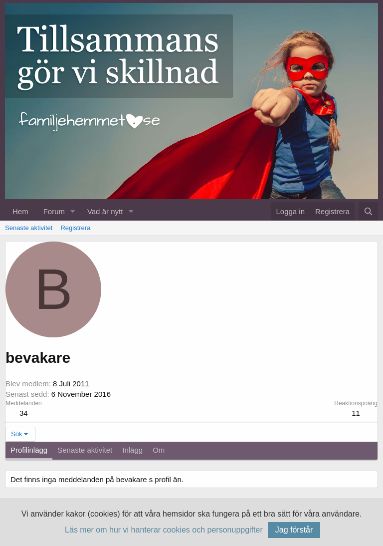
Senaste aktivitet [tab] (84, 450)
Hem (20, 211)
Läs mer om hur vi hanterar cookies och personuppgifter (164, 530)
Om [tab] (159, 450)
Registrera (75, 228)
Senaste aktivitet (28, 228)
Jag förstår (294, 530)
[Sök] (368, 211)
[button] (73, 211)
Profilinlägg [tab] (28, 450)
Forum (54, 211)
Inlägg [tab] (132, 450)
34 (23, 413)
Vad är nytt (105, 211)
